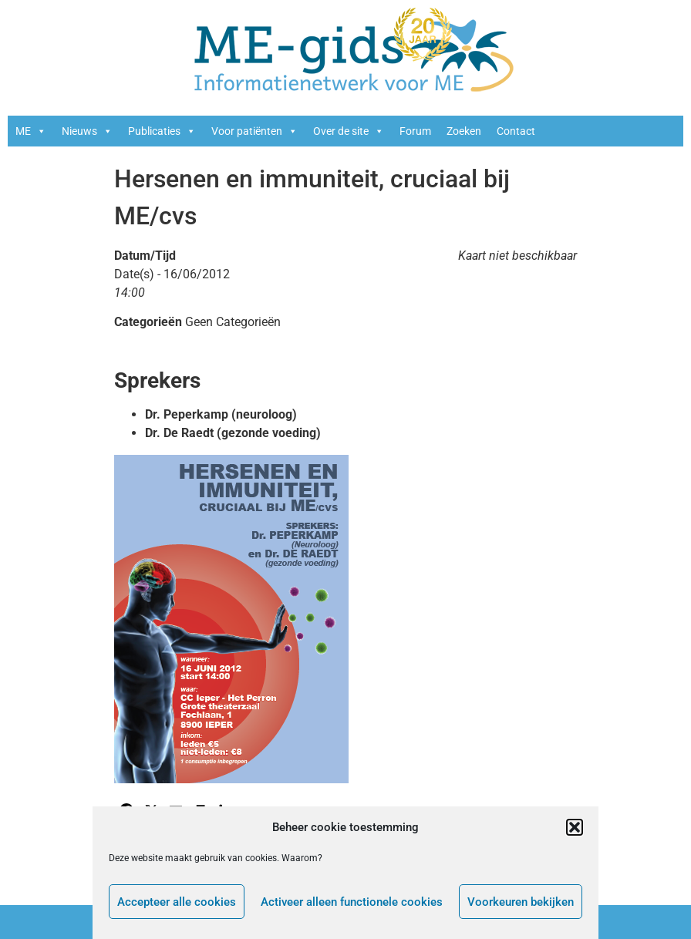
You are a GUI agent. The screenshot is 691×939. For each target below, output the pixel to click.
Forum (415, 131)
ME (30, 131)
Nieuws (87, 131)
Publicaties (162, 131)
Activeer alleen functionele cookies (352, 902)
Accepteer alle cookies (176, 902)
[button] (574, 827)
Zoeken (464, 131)
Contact (516, 131)
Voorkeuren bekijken (520, 902)
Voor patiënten (254, 131)
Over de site (348, 131)
